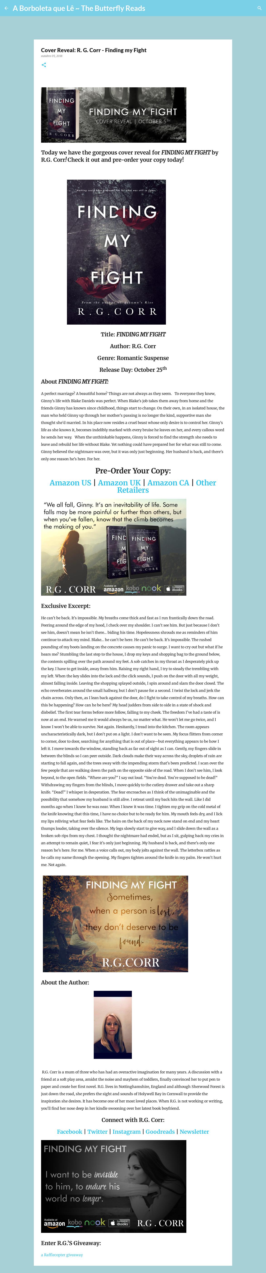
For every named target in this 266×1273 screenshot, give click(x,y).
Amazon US (70, 482)
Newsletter (194, 1131)
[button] (44, 65)
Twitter (97, 1131)
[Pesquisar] (151, 8)
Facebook (69, 1131)
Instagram (127, 1131)
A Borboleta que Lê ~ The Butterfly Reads (79, 8)
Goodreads (160, 1131)
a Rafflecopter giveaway (62, 1255)
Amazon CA (168, 482)
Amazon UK (119, 482)
